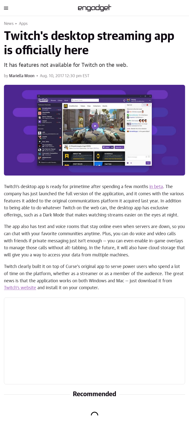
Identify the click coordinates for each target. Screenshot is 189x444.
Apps (23, 24)
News (9, 24)
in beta (156, 187)
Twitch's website (20, 288)
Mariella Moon (21, 76)
